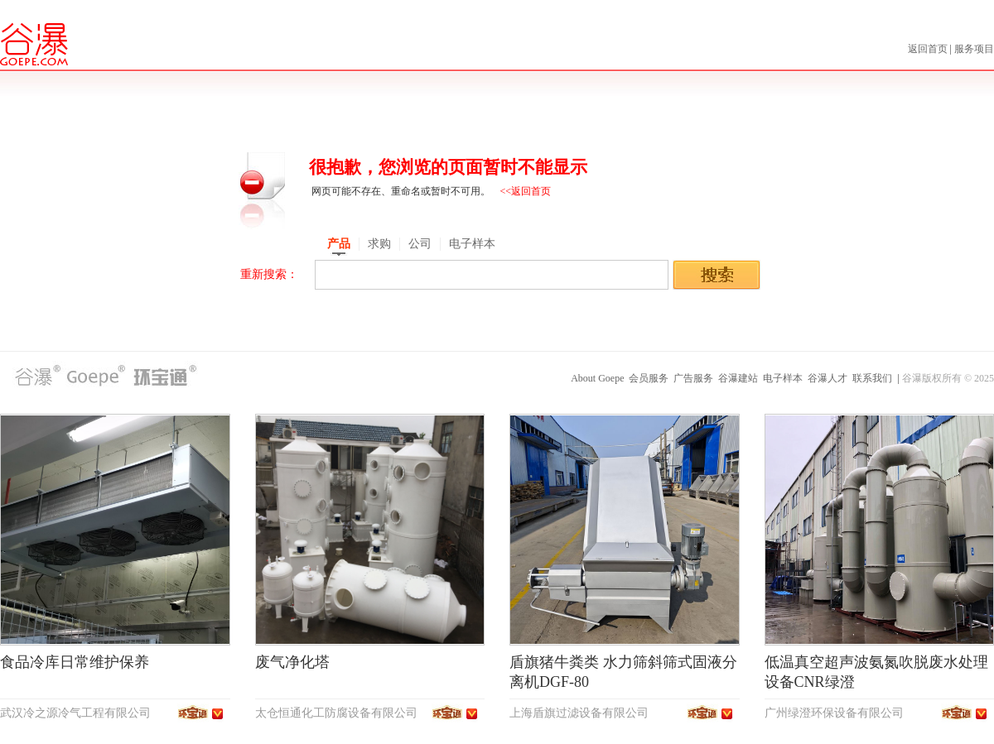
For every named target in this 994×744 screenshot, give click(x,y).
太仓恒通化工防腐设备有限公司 (336, 713)
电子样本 (783, 378)
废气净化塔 (292, 662)
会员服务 (648, 378)
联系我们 (872, 378)
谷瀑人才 (827, 378)
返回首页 (929, 49)
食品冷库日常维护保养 (74, 662)
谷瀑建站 (738, 378)
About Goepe (597, 378)
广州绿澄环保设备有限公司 (834, 713)
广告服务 (693, 378)
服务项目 (974, 49)
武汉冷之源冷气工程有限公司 (75, 713)
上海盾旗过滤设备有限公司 (579, 713)
